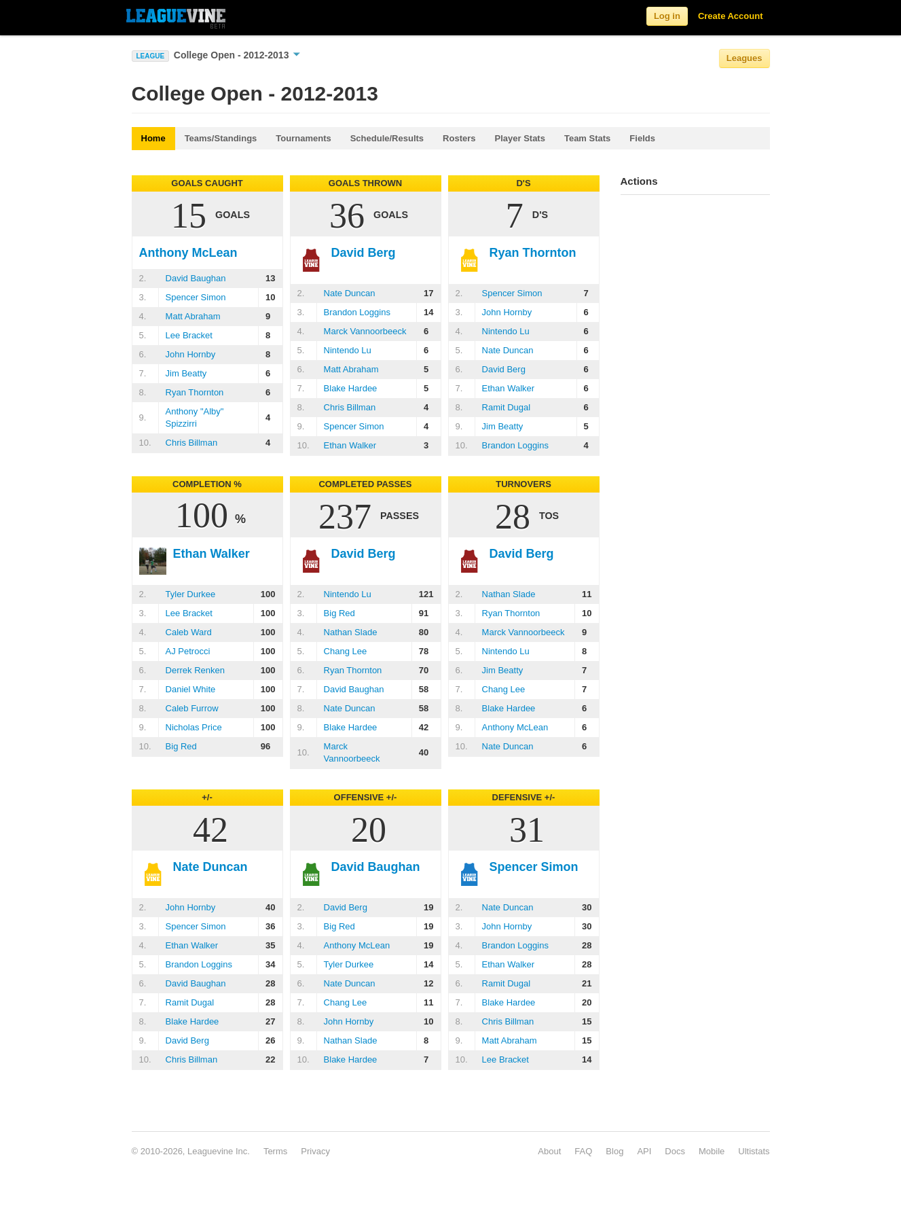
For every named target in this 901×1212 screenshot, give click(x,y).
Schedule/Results (387, 138)
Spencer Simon (196, 297)
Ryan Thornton (195, 392)
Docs (675, 1151)
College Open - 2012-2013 (237, 55)
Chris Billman (192, 443)
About (549, 1151)
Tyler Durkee (191, 594)
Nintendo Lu (347, 350)
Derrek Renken (195, 670)
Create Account (730, 16)
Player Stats (520, 138)
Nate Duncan (349, 293)
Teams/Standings (221, 138)
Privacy (315, 1151)
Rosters (459, 138)
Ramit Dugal (506, 407)
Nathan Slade (351, 632)
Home (153, 138)
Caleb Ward (189, 632)
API (644, 1151)
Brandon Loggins (357, 312)
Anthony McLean (515, 727)
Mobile (711, 1151)
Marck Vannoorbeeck (365, 331)
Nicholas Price (194, 727)
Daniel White (191, 689)
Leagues (744, 58)
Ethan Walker (350, 445)
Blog (614, 1151)
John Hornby (191, 354)
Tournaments (303, 138)
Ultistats (753, 1151)
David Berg (504, 369)
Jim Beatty (186, 373)
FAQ (583, 1151)
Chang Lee (345, 651)
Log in (667, 16)
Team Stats (587, 138)
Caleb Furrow (192, 708)
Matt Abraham (193, 316)
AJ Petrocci (188, 651)
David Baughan (196, 278)
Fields (642, 138)
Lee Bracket (189, 335)
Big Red (181, 746)
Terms (275, 1151)
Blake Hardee (351, 388)
